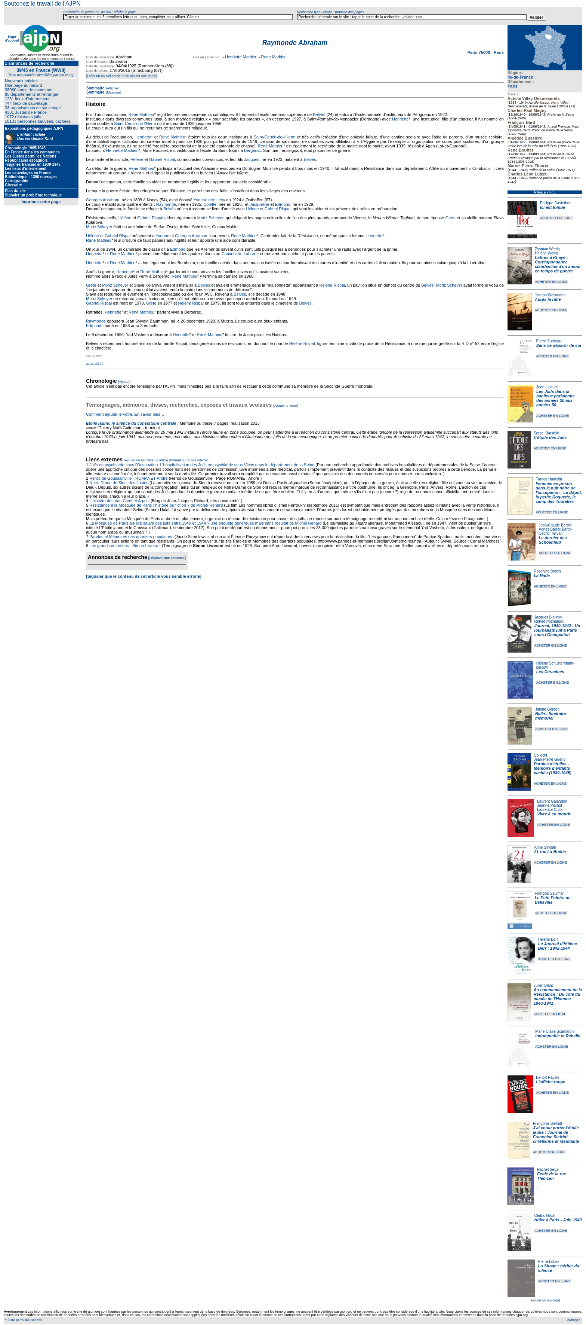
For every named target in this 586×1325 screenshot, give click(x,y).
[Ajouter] (124, 382)
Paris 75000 (479, 52)
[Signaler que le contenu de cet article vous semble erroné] (143, 576)
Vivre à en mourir (553, 814)
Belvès (319, 114)
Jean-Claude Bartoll (555, 525)
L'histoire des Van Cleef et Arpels (119, 500)
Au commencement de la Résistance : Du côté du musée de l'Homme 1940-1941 (558, 996)
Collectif (541, 755)
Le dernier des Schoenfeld (553, 539)
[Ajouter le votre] (285, 405)
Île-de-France (520, 77)
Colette (209, 204)
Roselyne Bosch (547, 571)
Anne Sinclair (545, 847)
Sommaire (95, 88)
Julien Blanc (544, 985)
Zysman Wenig (547, 249)
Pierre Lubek (548, 1262)
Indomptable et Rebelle (557, 1036)
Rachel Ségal (548, 1169)
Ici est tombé (552, 207)
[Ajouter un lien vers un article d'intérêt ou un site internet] (166, 460)
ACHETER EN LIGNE (556, 218)
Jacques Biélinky (548, 617)
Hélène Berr (548, 939)
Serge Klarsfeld (546, 433)
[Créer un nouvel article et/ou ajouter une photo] (121, 76)
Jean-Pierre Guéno (550, 759)
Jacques (251, 159)
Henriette (400, 119)
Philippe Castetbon (555, 203)
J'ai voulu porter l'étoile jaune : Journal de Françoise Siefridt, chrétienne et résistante (556, 1135)
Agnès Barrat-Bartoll (555, 529)
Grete (450, 218)
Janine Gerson (547, 709)
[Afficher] (112, 88)
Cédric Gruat (544, 1215)
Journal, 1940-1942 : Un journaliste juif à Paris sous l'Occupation (557, 630)
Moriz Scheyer (210, 218)
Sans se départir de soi (558, 345)
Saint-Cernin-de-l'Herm (135, 123)
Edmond (282, 204)
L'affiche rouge (550, 1082)
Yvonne (162, 235)
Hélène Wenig (546, 253)
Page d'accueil (12, 38)
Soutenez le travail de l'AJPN (42, 3)
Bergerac (252, 150)
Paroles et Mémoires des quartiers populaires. (131, 536)
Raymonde (166, 204)
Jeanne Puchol (549, 805)
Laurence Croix (549, 809)
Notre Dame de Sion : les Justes (118, 482)
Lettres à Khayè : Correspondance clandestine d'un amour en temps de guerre (558, 264)
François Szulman (550, 893)
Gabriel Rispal (162, 159)
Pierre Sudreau (548, 341)
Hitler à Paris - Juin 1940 (558, 1220)
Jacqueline (259, 204)
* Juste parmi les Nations (23, 1320)
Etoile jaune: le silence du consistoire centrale (131, 423)
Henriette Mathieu (241, 57)
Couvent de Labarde (240, 253)
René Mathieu (274, 57)
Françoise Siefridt (547, 1123)
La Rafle (542, 575)
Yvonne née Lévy (209, 200)
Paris (513, 86)
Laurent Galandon (552, 801)
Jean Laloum (547, 387)
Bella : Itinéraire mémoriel (550, 715)
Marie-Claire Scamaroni (554, 1031)
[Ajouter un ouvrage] (545, 1300)
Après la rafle (548, 299)
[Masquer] (113, 92)
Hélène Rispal (332, 285)
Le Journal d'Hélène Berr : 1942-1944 (557, 945)
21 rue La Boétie (550, 851)
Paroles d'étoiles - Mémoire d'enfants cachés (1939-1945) (552, 768)
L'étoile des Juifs (550, 437)
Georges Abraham (102, 200)
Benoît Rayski (547, 1077)
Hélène (137, 159)
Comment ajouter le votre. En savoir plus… (125, 414)
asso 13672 (95, 364)
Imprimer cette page (41, 201)
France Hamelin (549, 479)
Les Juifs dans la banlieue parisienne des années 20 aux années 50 (555, 398)
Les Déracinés (550, 671)
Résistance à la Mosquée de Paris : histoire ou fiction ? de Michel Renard (156, 505)
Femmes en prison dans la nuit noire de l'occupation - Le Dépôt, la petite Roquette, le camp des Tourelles (559, 492)
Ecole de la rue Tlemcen (551, 1176)
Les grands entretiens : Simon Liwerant (125, 545)
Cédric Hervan (550, 533)
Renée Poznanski (549, 621)
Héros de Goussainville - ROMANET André (128, 478)
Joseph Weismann (550, 295)
